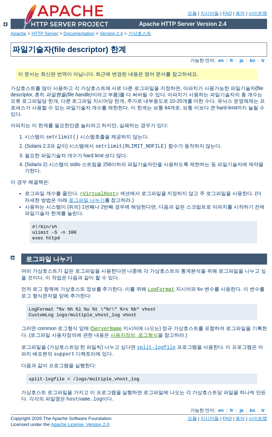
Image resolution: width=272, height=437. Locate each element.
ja (241, 60)
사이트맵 (258, 13)
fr (232, 60)
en (221, 60)
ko (252, 60)
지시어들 (209, 13)
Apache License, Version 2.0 (80, 424)
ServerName (107, 328)
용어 (240, 13)
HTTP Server (45, 33)
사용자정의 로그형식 (134, 335)
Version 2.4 (111, 33)
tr (263, 60)
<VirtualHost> (99, 194)
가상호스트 (139, 33)
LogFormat (161, 289)
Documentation (78, 33)
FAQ (227, 13)
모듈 (192, 13)
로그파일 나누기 (87, 200)
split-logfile (156, 347)
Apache (18, 33)
